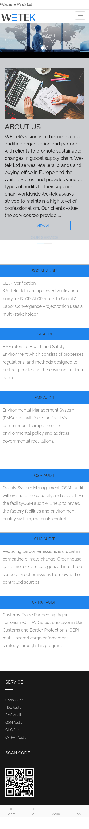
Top (78, 810)
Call (33, 810)
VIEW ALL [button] (44, 226)
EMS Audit (44, 398)
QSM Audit (44, 475)
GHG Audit (44, 539)
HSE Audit (44, 334)
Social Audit (44, 270)
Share (11, 810)
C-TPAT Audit (44, 602)
